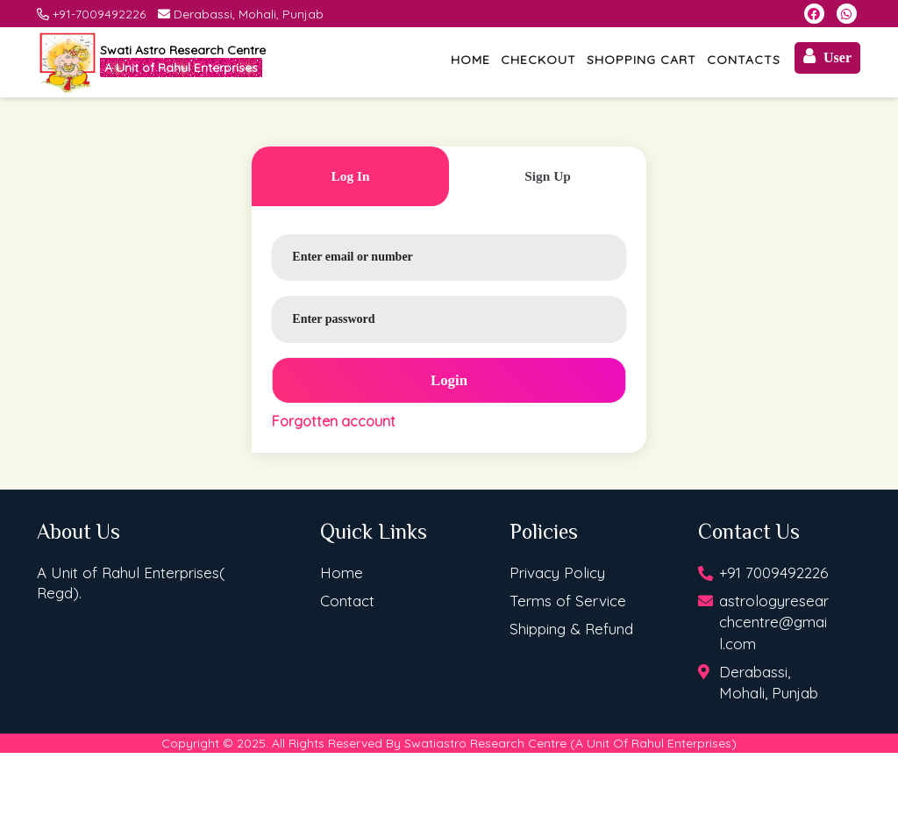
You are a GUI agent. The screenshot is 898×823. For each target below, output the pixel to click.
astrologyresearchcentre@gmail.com (774, 622)
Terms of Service (568, 600)
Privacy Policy (557, 572)
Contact (347, 600)
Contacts (743, 60)
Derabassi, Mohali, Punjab (249, 14)
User (827, 56)
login (449, 380)
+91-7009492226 (99, 14)
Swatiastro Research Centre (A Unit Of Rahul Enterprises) (570, 743)
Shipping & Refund (571, 628)
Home (470, 60)
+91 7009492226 (773, 572)
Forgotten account (334, 421)
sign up (547, 175)
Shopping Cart (641, 60)
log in (350, 175)
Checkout (538, 60)
